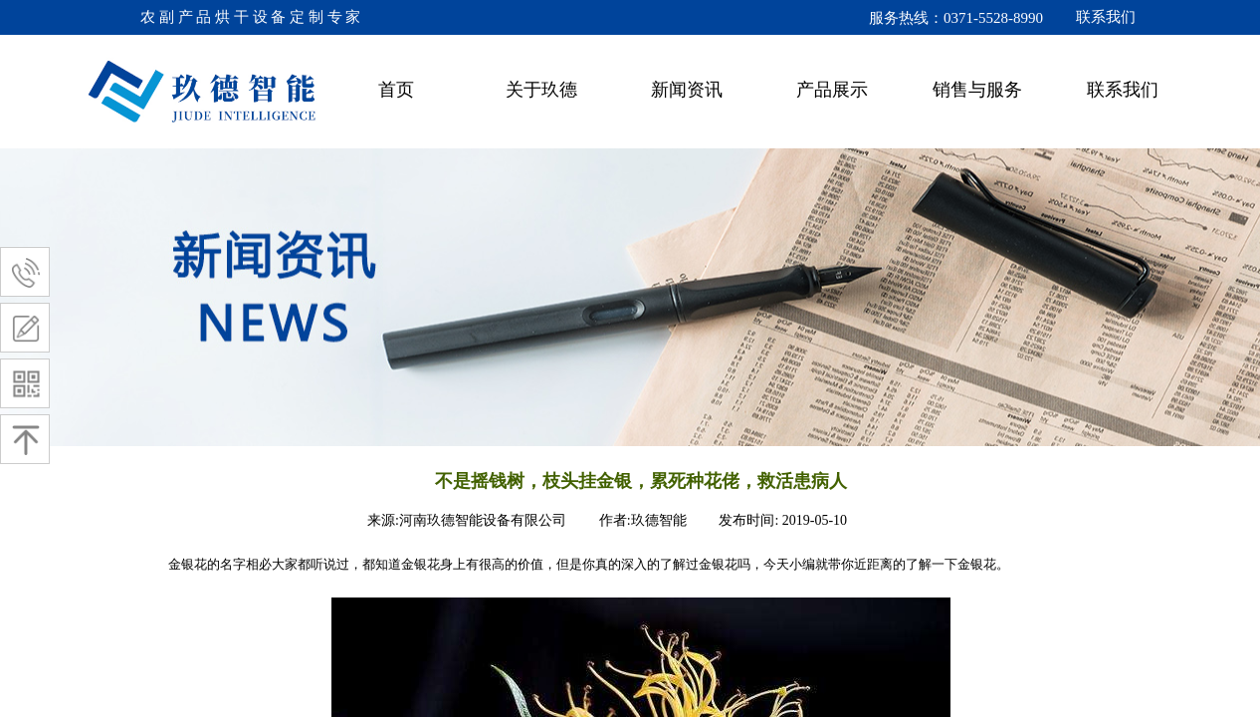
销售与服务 (977, 90)
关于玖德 (541, 90)
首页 (396, 90)
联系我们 (1122, 90)
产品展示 (832, 90)
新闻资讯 (687, 90)
